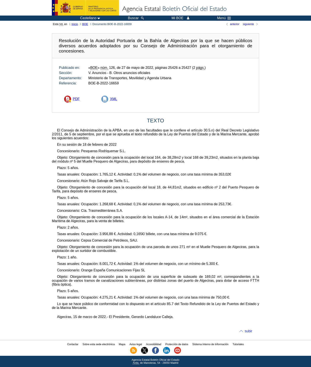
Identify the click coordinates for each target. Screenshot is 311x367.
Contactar (72, 344)
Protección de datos (176, 344)
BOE (85, 24)
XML (113, 99)
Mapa (122, 344)
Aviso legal (135, 344)
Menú (224, 18)
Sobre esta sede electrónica (99, 344)
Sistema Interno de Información (210, 344)
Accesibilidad (153, 344)
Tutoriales (238, 344)
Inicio (74, 24)
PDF (76, 99)
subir (248, 331)
